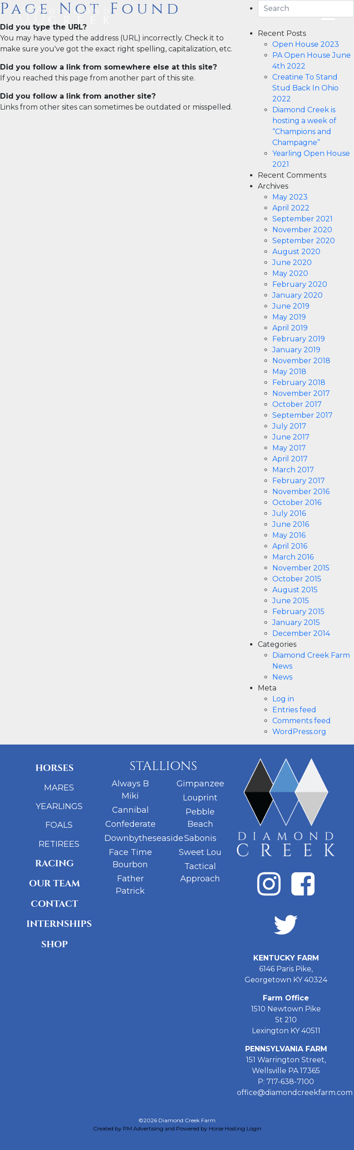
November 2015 (300, 568)
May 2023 (290, 197)
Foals (59, 825)
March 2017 (293, 469)
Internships (58, 924)
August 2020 (296, 251)
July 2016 (289, 513)
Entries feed (294, 709)
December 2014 (301, 633)
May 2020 (290, 273)
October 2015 (296, 579)
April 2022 (291, 208)
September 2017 (302, 415)
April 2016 (289, 546)
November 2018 (301, 360)
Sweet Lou (200, 852)
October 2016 (296, 502)
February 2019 (298, 339)
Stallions (163, 766)
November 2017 (301, 393)
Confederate (130, 824)
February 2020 (299, 284)
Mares (59, 788)
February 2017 (298, 480)
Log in (283, 699)
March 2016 (293, 557)
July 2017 (289, 426)
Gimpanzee (200, 784)
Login (253, 1128)
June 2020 (292, 262)
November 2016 (300, 491)
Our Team (54, 883)
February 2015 (298, 611)
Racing (54, 863)
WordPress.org (299, 731)
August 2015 (295, 589)
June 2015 (290, 600)
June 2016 (290, 524)
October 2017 (297, 404)
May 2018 (289, 371)
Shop (54, 944)
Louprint (200, 798)
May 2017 (289, 448)
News (282, 677)
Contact (54, 904)
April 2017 (290, 459)
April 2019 (290, 328)
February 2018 (298, 382)
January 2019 (296, 349)
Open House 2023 (305, 44)
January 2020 (297, 295)
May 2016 (288, 535)
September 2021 (302, 219)
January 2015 (296, 622)
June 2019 (291, 306)
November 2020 (302, 229)
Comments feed (301, 720)
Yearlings (59, 806)
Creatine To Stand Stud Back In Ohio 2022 (305, 88)
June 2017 (291, 437)
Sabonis (200, 838)
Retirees (59, 844)
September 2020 (303, 240)
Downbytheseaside (143, 838)
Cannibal (130, 810)
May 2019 (289, 317)
